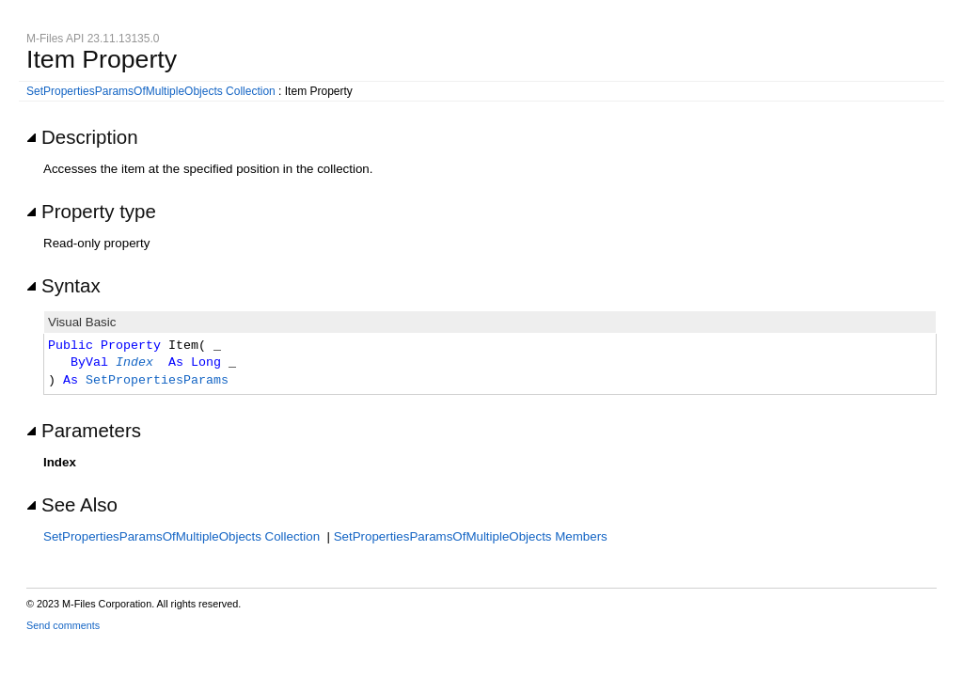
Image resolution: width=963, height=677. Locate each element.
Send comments (63, 625)
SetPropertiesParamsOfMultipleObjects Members (471, 536)
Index (134, 362)
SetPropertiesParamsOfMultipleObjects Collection (151, 91)
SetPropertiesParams (157, 380)
